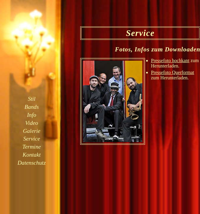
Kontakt (32, 155)
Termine (31, 147)
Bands (31, 107)
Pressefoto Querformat (172, 72)
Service (31, 139)
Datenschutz (32, 163)
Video (31, 123)
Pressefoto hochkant (170, 60)
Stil (32, 99)
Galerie (31, 131)
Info (31, 115)
